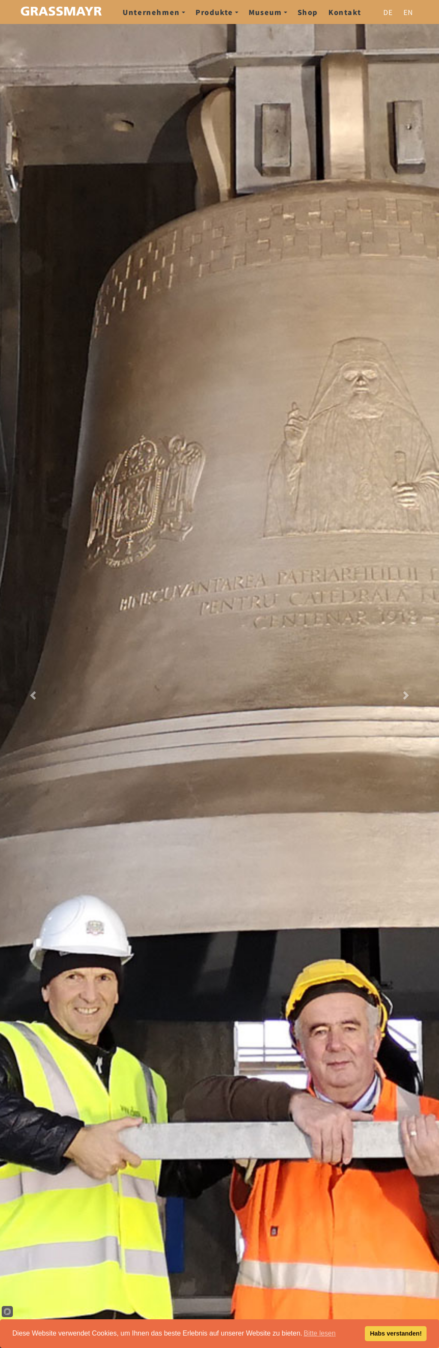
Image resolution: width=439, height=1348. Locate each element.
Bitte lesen (320, 1333)
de (388, 12)
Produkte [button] (216, 12)
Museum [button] (268, 12)
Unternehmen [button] (154, 12)
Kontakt (344, 12)
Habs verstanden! (396, 1333)
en (408, 12)
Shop (308, 12)
